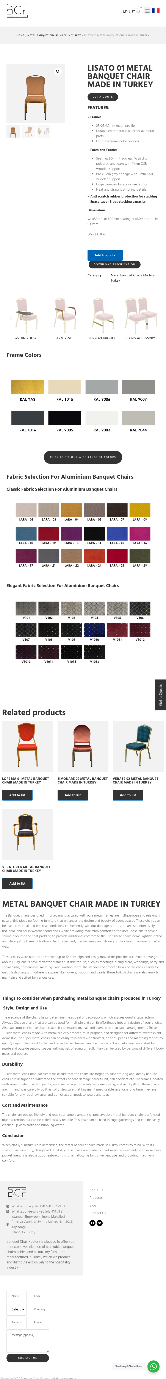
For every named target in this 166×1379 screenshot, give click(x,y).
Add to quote (105, 255)
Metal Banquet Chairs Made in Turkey (54, 36)
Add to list (17, 795)
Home (20, 36)
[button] (147, 10)
